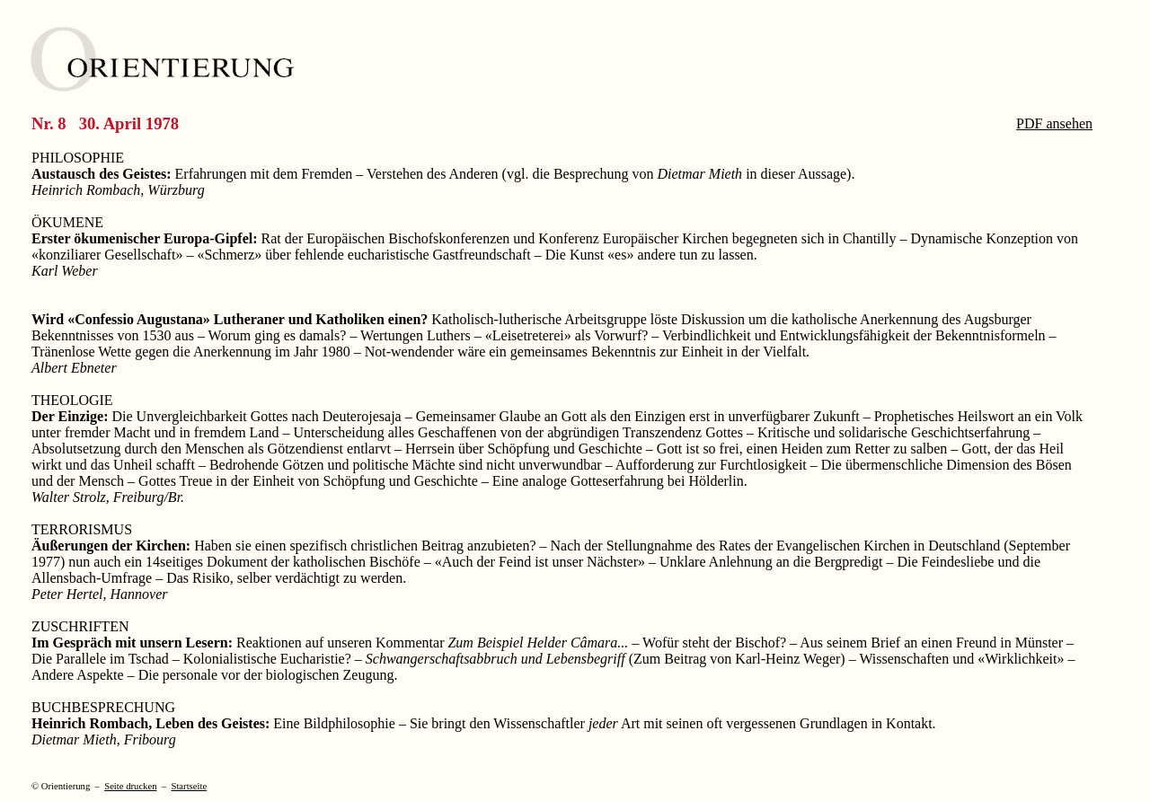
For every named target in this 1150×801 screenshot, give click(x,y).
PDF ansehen (1054, 123)
